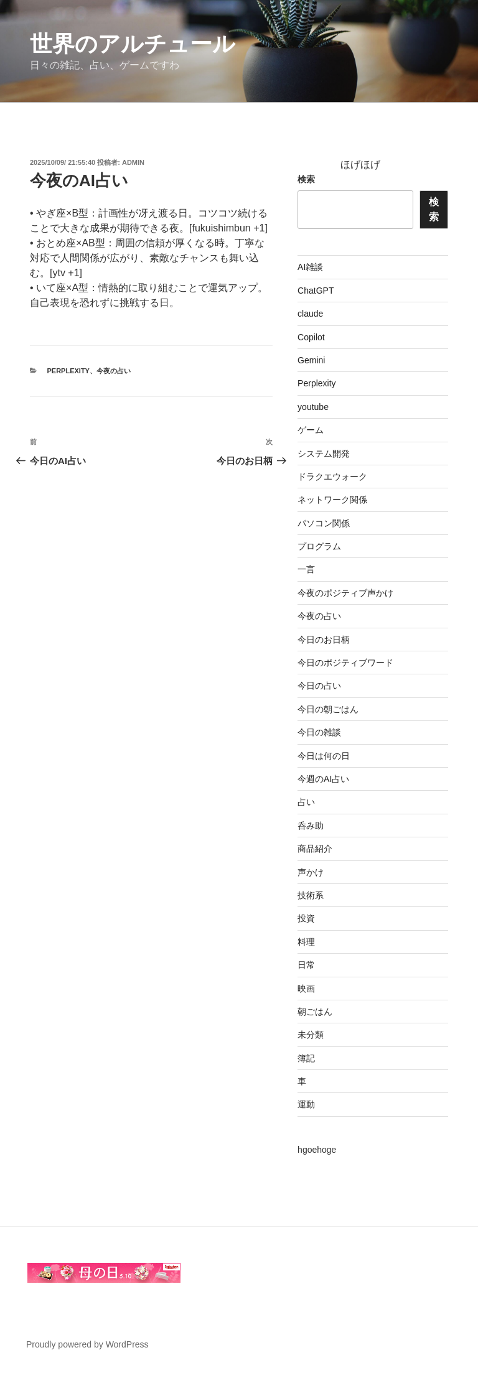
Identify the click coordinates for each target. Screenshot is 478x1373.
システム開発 (324, 453)
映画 (306, 989)
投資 (306, 918)
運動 (306, 1104)
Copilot (311, 337)
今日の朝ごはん (328, 709)
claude (310, 314)
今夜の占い (113, 371)
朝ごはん (315, 1012)
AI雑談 (310, 267)
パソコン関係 (324, 523)
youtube (313, 407)
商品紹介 (315, 849)
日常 (306, 965)
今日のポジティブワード (345, 663)
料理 (306, 942)
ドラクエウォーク (332, 477)
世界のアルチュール (132, 44)
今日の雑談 (319, 732)
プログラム (319, 546)
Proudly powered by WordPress (87, 1344)
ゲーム (311, 430)
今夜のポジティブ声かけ (345, 593)
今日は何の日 (324, 756)
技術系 (311, 895)
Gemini (311, 360)
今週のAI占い (323, 779)
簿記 (306, 1058)
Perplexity (68, 371)
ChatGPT (316, 291)
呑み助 (311, 826)
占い (306, 802)
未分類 (311, 1035)
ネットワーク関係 (332, 500)
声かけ (311, 872)
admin (133, 162)
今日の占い (319, 686)
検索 (306, 179)
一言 (306, 569)
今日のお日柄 (324, 640)
